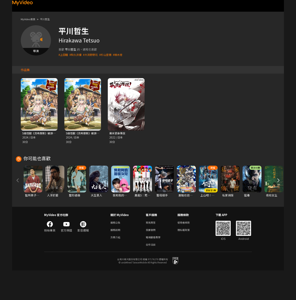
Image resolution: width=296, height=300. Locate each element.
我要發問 (151, 258)
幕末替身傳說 (117, 133)
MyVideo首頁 (29, 19)
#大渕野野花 (92, 55)
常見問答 (151, 250)
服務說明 (116, 258)
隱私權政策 (187, 258)
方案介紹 (116, 266)
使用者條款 (187, 250)
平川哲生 (48, 19)
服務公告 (116, 250)
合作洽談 (151, 274)
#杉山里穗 (108, 55)
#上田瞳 (64, 55)
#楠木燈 (121, 55)
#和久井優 (76, 55)
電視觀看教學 (154, 266)
